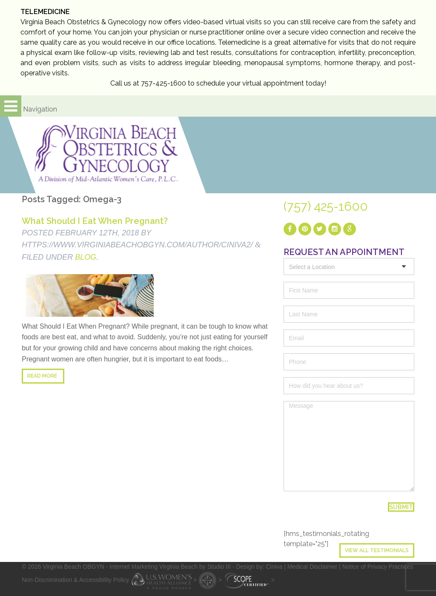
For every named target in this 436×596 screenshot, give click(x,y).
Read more (42, 376)
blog (85, 257)
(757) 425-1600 (326, 206)
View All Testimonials (377, 550)
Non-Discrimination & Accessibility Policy (75, 579)
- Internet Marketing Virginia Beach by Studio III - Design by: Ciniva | (196, 566)
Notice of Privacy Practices (377, 566)
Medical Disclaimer (312, 566)
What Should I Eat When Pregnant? (95, 221)
